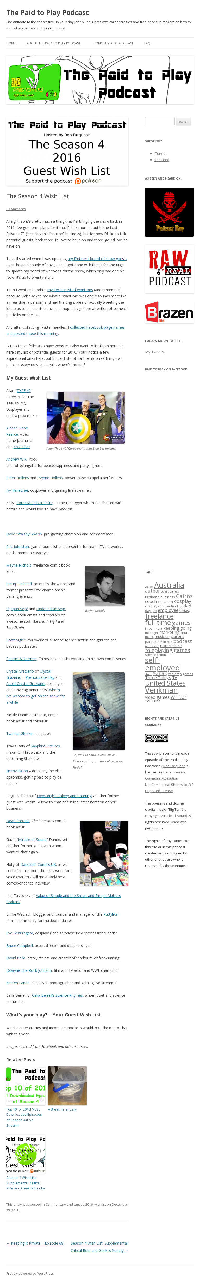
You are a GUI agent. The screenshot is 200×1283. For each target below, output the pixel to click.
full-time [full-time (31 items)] (158, 622)
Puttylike (110, 914)
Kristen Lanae (17, 982)
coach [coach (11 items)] (151, 601)
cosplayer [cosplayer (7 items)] (153, 606)
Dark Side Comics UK (38, 864)
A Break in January (62, 1109)
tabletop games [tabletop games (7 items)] (180, 674)
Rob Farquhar (174, 765)
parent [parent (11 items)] (177, 636)
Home (10, 43)
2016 (89, 1204)
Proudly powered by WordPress (30, 1273)
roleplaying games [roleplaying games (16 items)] (167, 650)
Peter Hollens (17, 477)
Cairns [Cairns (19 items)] (184, 596)
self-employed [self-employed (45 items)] (162, 664)
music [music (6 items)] (149, 637)
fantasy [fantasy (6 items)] (184, 611)
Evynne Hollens (50, 477)
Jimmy (11, 770)
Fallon (23, 770)
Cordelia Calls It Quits (34, 502)
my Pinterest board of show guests (97, 258)
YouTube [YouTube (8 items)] (152, 701)
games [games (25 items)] (181, 623)
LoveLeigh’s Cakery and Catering (64, 795)
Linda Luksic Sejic (51, 608)
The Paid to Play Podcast (47, 12)
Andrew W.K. (16, 459)
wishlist (100, 1204)
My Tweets (154, 351)
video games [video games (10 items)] (157, 697)
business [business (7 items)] (167, 597)
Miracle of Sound (32, 839)
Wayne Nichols (18, 565)
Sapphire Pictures (45, 745)
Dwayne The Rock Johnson (29, 970)
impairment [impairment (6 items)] (153, 628)
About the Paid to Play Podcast (53, 43)
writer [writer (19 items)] (179, 696)
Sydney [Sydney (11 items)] (160, 673)
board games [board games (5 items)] (170, 591)
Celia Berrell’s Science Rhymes (57, 995)
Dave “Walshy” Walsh (24, 533)
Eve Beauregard (19, 932)
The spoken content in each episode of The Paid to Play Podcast (167, 759)
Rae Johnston (17, 546)
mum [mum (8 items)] (185, 632)
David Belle (15, 957)
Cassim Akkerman (21, 658)
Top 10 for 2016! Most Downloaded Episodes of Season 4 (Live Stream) (24, 1117)
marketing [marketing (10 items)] (169, 632)
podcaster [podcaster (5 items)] (152, 646)
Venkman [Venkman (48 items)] (161, 690)
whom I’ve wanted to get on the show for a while (35, 696)
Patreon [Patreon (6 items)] (166, 642)
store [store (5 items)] (148, 674)
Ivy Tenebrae (17, 490)
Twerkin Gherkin (19, 733)
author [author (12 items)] (152, 591)
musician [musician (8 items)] (162, 636)
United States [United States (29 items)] (165, 683)
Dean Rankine (18, 820)
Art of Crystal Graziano (25, 683)
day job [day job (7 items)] (151, 610)
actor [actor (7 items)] (149, 586)
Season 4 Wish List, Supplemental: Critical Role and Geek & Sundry (25, 1183)
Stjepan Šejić (17, 608)
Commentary (56, 1204)
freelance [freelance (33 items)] (159, 616)
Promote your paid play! (112, 43)
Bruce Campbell (19, 945)
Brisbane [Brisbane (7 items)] (152, 597)
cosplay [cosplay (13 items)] (182, 601)
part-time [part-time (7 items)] (152, 641)
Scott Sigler (15, 639)
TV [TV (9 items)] (174, 677)
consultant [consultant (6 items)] (165, 602)
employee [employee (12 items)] (168, 610)
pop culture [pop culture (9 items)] (171, 645)
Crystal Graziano (20, 671)
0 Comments (16, 209)
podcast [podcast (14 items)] (182, 641)
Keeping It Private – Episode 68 (34, 1243)
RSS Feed (161, 159)
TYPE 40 (24, 390)
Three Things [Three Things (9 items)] (158, 677)
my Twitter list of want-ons (70, 289)
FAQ (147, 43)
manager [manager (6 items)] (151, 632)
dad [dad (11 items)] (187, 606)
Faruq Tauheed (19, 583)
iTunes (159, 153)
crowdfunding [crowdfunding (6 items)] (172, 606)
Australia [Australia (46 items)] (169, 585)
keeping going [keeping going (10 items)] (177, 628)
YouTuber (22, 446)
